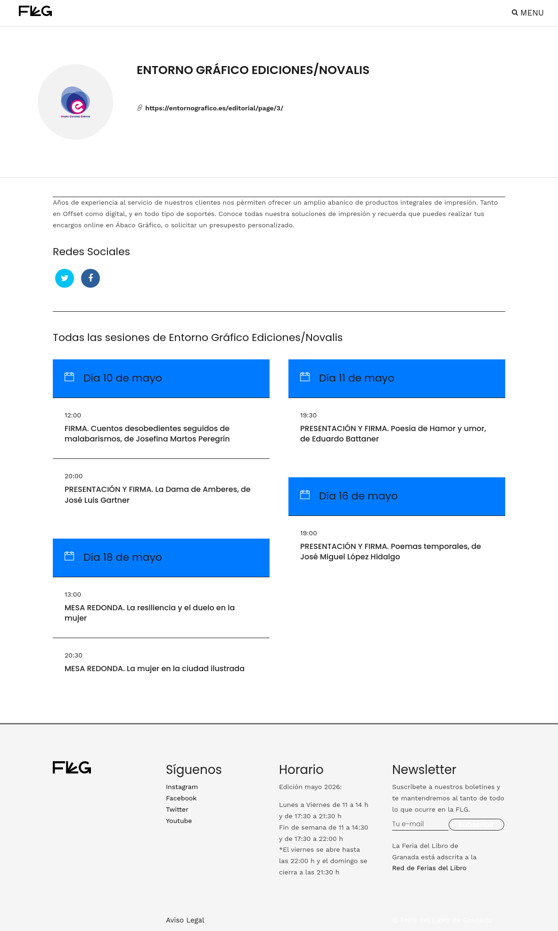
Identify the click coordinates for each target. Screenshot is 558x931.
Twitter (177, 809)
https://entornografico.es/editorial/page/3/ (210, 108)
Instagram (182, 786)
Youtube (179, 820)
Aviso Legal (185, 920)
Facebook (181, 798)
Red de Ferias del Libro (429, 868)
